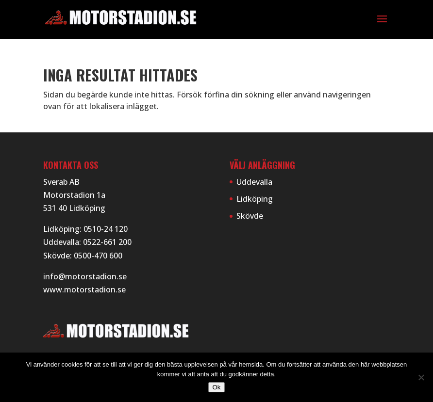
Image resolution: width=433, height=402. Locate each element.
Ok (216, 387)
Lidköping (254, 198)
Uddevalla (254, 182)
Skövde (249, 215)
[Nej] (421, 377)
